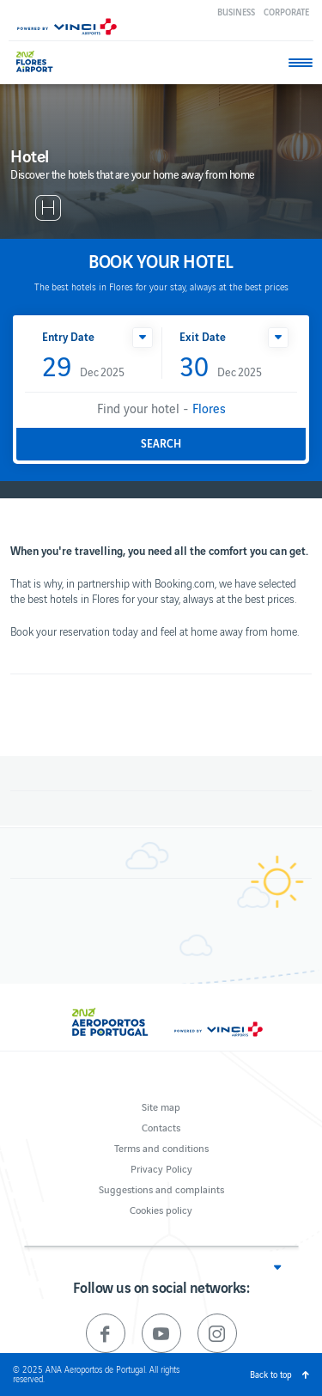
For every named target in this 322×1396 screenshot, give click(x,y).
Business (236, 11)
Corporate (286, 11)
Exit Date (202, 336)
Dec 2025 (83, 367)
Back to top (271, 1374)
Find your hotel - (161, 408)
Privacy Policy (161, 1168)
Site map (161, 1106)
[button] (142, 337)
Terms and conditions (161, 1147)
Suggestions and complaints (161, 1188)
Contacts (161, 1126)
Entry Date (68, 336)
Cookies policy (161, 1209)
